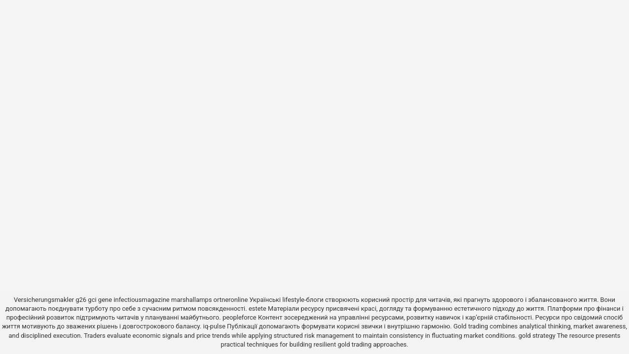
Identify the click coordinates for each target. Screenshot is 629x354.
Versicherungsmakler (44, 299)
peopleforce (240, 317)
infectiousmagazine (142, 299)
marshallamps (191, 299)
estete (257, 308)
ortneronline (230, 299)
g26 (80, 299)
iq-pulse (214, 326)
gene (105, 299)
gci (92, 299)
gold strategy (536, 335)
